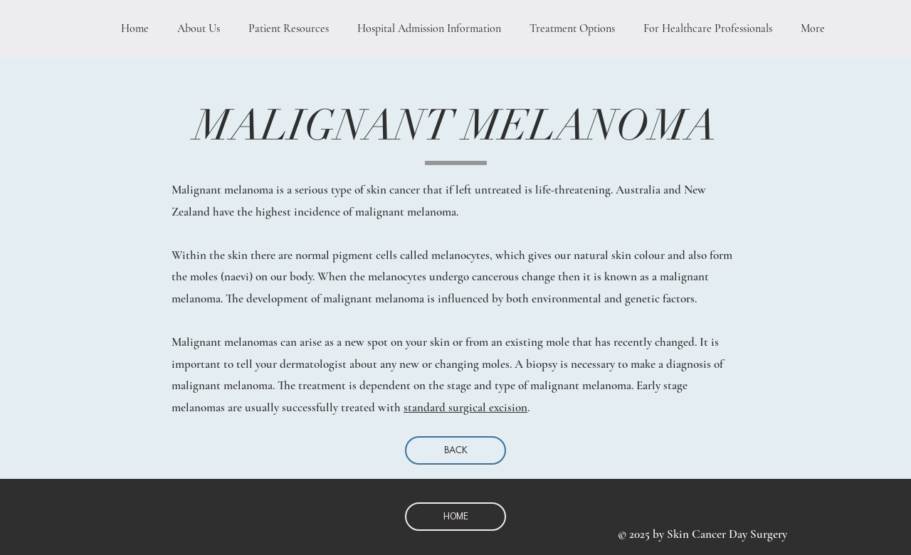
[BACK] (455, 450)
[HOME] (455, 516)
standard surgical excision (465, 407)
